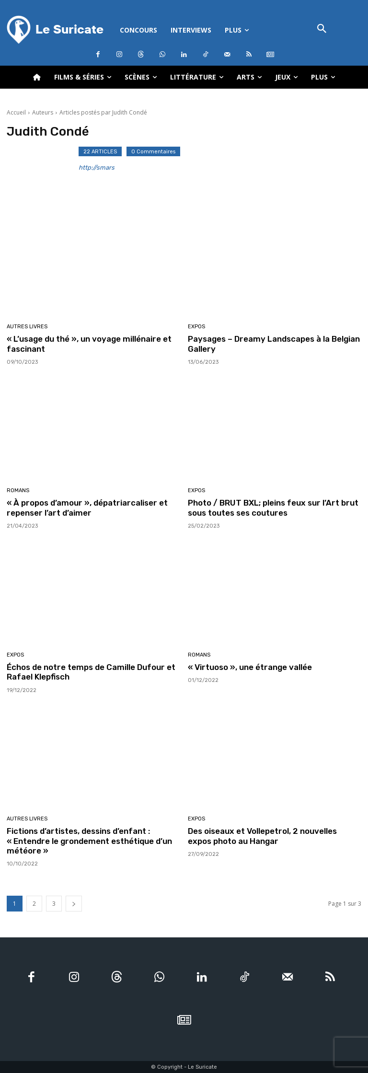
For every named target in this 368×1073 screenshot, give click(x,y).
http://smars (97, 167)
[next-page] (74, 903)
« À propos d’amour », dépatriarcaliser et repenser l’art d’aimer (87, 507)
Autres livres (27, 326)
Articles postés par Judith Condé (103, 112)
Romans (18, 490)
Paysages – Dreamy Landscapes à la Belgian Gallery (274, 343)
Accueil (16, 112)
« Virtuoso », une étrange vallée (250, 667)
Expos (196, 326)
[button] (322, 29)
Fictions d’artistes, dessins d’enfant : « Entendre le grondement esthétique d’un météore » (89, 840)
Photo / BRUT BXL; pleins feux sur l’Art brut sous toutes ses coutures (273, 507)
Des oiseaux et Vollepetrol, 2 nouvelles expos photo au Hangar (262, 835)
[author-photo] (43, 170)
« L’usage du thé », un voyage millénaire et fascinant (89, 343)
